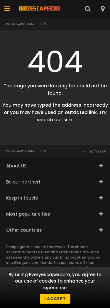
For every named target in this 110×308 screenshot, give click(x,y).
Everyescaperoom (19, 24)
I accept (55, 299)
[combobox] (102, 9)
